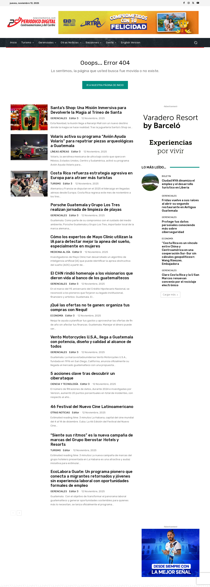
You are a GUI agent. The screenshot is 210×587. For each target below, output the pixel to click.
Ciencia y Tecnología (64, 386)
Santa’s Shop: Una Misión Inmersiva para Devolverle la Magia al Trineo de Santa (88, 112)
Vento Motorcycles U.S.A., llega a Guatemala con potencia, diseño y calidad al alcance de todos (91, 344)
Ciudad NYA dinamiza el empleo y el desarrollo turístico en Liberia (178, 186)
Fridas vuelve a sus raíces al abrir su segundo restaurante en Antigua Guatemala (180, 208)
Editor (75, 414)
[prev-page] (13, 515)
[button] (195, 42)
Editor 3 (73, 120)
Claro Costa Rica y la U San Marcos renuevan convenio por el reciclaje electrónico (180, 282)
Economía (56, 318)
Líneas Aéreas (59, 154)
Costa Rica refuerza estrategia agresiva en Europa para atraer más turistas (91, 177)
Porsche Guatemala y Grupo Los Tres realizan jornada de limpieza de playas (86, 209)
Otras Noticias (60, 415)
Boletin (166, 178)
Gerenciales (58, 120)
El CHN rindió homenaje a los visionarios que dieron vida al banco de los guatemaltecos (91, 278)
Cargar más (170, 297)
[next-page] (19, 515)
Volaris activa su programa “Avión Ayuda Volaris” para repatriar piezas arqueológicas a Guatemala (91, 143)
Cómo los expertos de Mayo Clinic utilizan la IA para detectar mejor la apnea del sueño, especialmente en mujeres (91, 244)
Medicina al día (60, 254)
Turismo (55, 186)
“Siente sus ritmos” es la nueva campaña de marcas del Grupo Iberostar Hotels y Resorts (91, 442)
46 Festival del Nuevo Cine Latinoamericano (91, 409)
